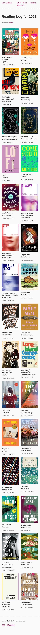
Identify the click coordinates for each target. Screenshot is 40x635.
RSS (3, 625)
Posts (25, 3)
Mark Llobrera (7, 3)
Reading (33, 3)
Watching (20, 5)
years (11, 22)
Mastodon (11, 625)
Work (19, 3)
